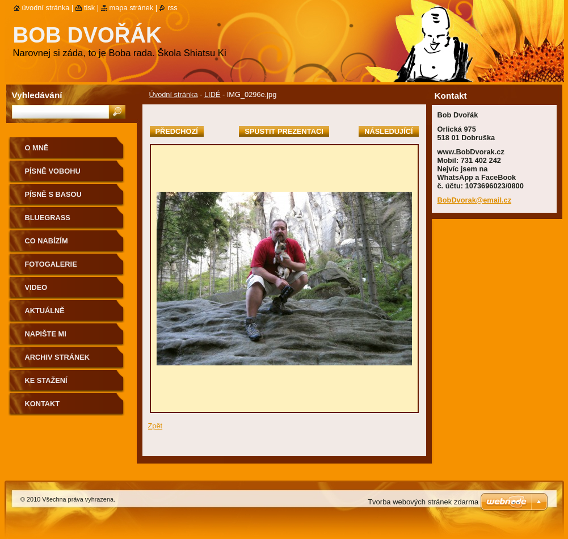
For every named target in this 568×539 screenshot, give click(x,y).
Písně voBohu (53, 171)
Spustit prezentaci (284, 131)
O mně (37, 148)
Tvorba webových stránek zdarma (423, 502)
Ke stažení (46, 380)
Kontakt (42, 403)
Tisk (89, 7)
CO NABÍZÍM (46, 241)
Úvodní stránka (173, 94)
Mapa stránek (132, 7)
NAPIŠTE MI (45, 334)
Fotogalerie (51, 264)
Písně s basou (53, 194)
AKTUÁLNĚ (45, 310)
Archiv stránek (57, 357)
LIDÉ (212, 94)
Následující (388, 131)
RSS (173, 7)
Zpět (155, 426)
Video (36, 287)
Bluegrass (47, 217)
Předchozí (176, 131)
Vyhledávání (37, 95)
